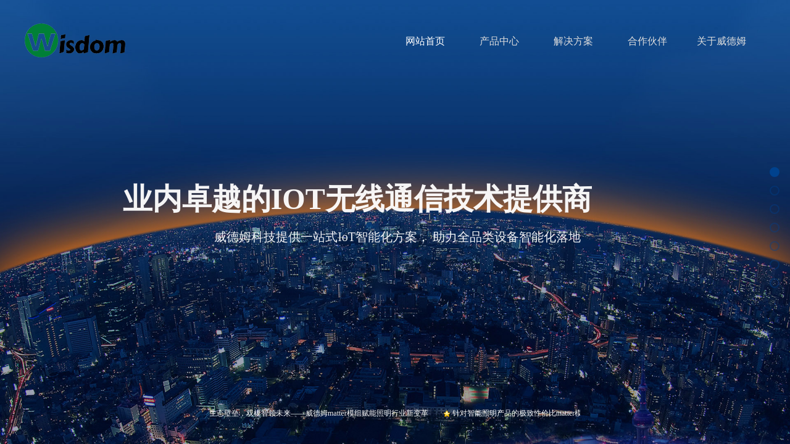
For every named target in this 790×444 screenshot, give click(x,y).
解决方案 (573, 41)
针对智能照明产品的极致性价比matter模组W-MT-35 (538, 413)
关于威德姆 (721, 41)
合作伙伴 (647, 41)
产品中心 (499, 41)
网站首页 (425, 41)
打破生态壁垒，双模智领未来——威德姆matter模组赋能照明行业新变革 (314, 413)
